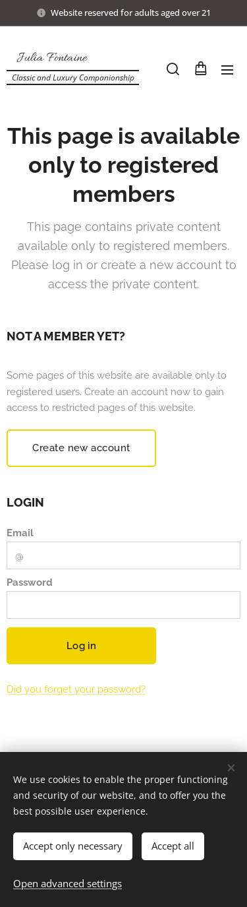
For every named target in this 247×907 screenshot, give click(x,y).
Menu (227, 70)
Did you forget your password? (76, 689)
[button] (173, 69)
